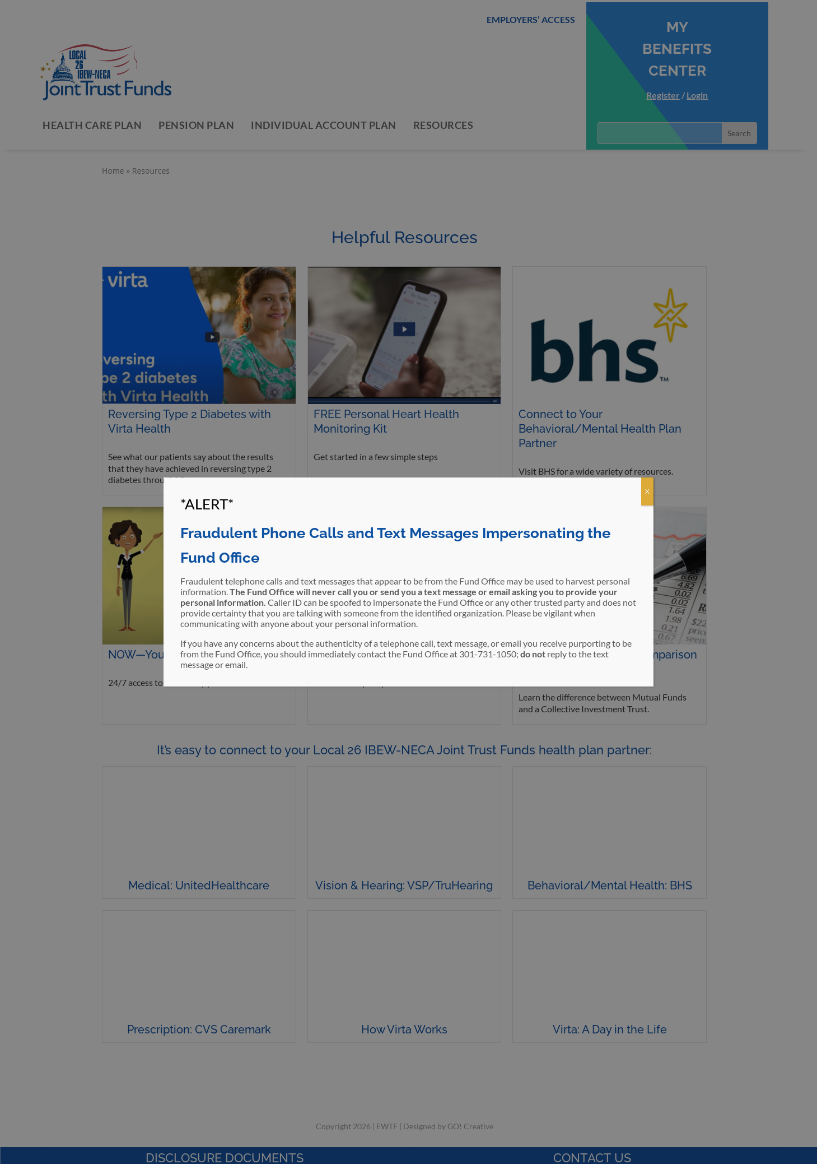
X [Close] (647, 491)
